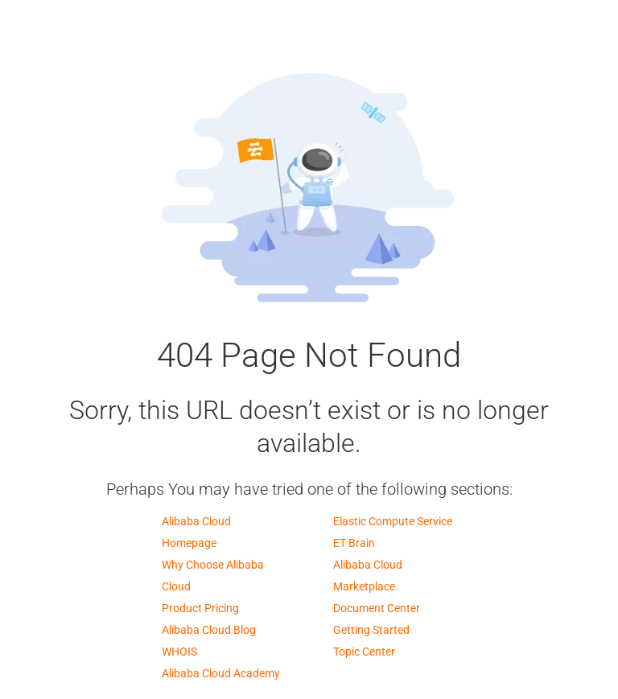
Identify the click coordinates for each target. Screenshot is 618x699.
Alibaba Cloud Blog (209, 629)
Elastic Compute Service (392, 521)
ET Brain (354, 543)
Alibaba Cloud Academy (221, 673)
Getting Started (371, 629)
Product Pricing (200, 608)
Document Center (376, 608)
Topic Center (364, 651)
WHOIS (179, 651)
